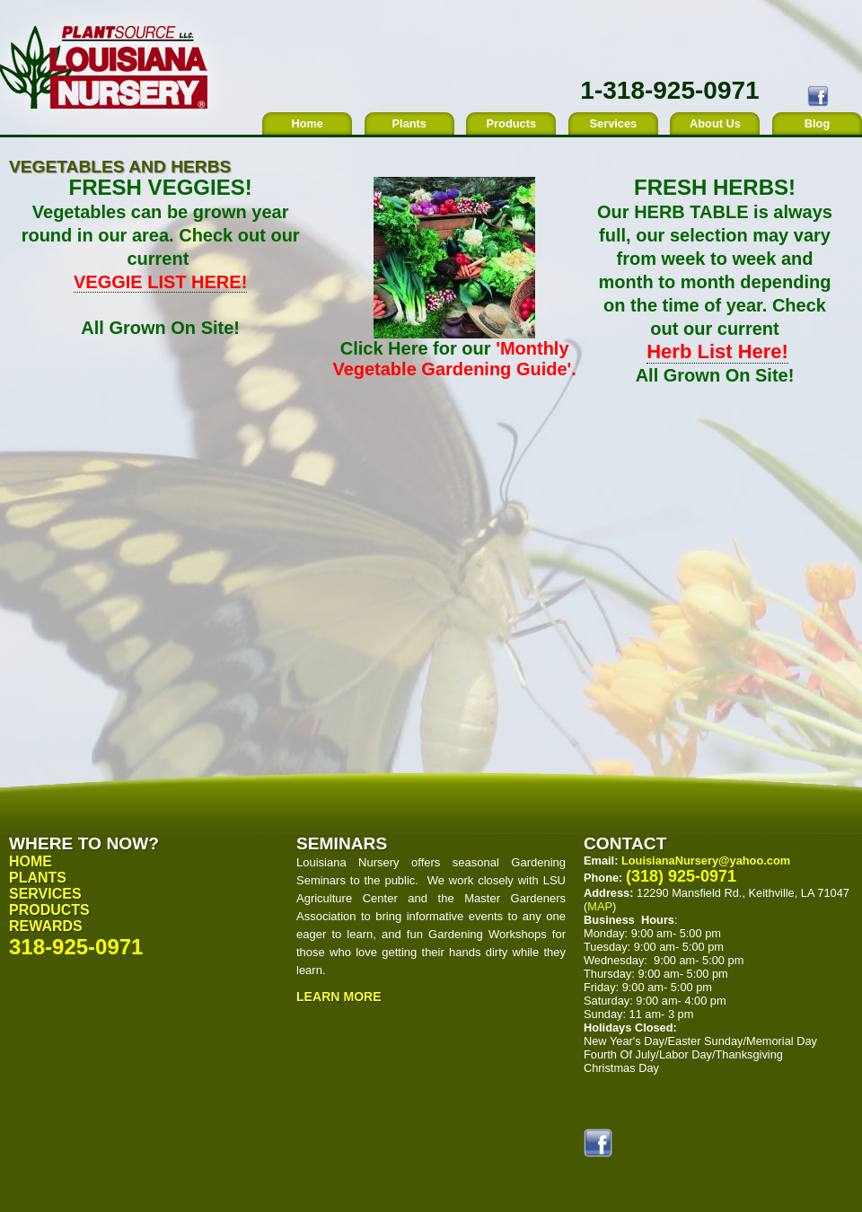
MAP (599, 906)
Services (614, 123)
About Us (715, 123)
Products (511, 123)
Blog (817, 123)
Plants (409, 123)
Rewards (46, 926)
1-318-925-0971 (669, 90)
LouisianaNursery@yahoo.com (705, 860)
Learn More (339, 996)
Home (307, 123)
